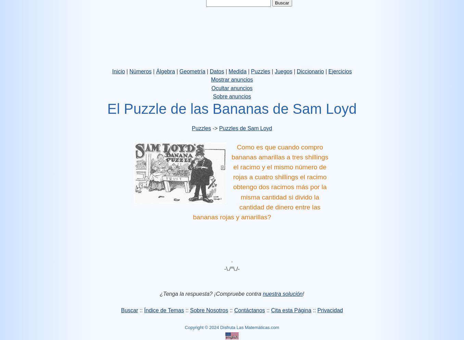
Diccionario (310, 71)
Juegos (283, 71)
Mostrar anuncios (232, 80)
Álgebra (165, 71)
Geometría (192, 71)
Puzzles (260, 71)
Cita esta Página (291, 310)
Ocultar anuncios (231, 88)
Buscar (129, 310)
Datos (217, 71)
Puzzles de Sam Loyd (245, 128)
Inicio (118, 71)
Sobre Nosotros (209, 310)
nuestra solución (283, 294)
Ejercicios (340, 71)
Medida (238, 71)
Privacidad (330, 310)
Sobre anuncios (232, 96)
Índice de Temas (164, 310)
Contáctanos (249, 310)
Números (140, 71)
